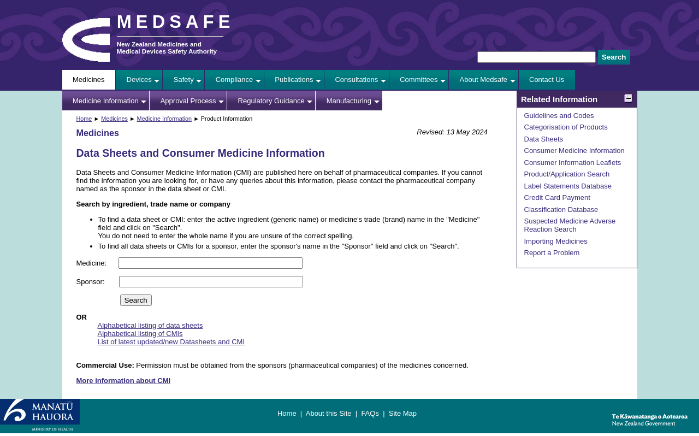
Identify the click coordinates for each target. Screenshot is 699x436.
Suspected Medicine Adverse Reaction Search (570, 225)
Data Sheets (544, 139)
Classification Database (561, 209)
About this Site (329, 413)
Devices (139, 79)
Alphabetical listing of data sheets (150, 325)
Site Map (403, 413)
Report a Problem (552, 253)
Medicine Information (106, 101)
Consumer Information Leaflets (572, 162)
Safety (184, 79)
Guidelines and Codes (559, 115)
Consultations (356, 79)
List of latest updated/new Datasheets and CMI (171, 342)
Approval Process (188, 101)
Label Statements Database (568, 186)
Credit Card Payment (557, 197)
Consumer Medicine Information (574, 150)
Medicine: (92, 263)
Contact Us (546, 79)
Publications (294, 79)
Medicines (89, 79)
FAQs (370, 413)
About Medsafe (483, 79)
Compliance (234, 79)
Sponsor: (91, 282)
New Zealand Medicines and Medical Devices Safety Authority (167, 47)
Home (84, 118)
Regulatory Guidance (271, 101)
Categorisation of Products (566, 127)
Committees (418, 79)
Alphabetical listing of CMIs (140, 333)
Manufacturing (349, 101)
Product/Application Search (567, 174)
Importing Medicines (556, 241)
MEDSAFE (176, 22)
